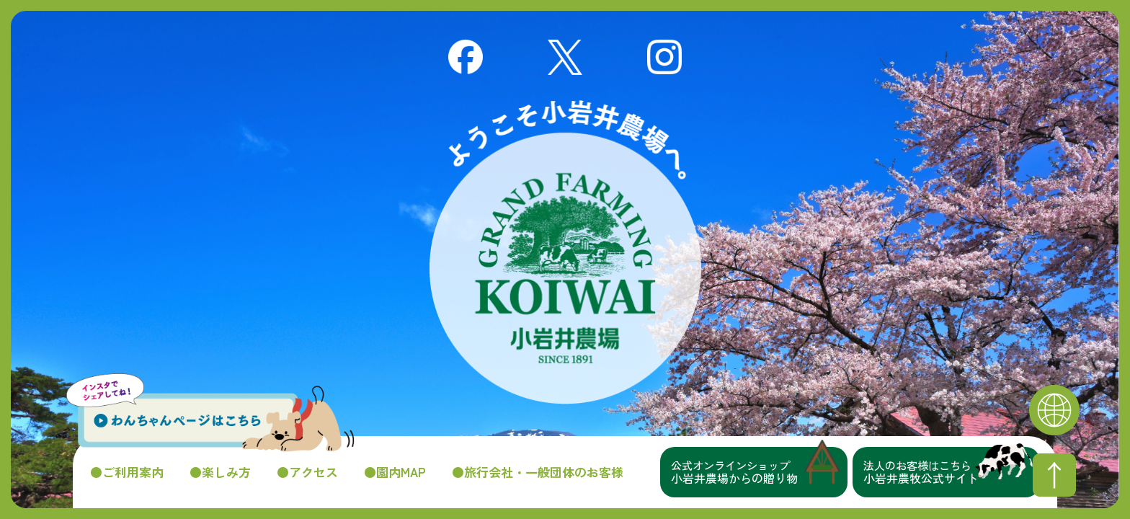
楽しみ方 (226, 472)
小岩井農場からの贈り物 (759, 472)
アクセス (313, 472)
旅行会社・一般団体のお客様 (543, 472)
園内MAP (401, 472)
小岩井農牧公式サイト (951, 472)
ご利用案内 (133, 472)
